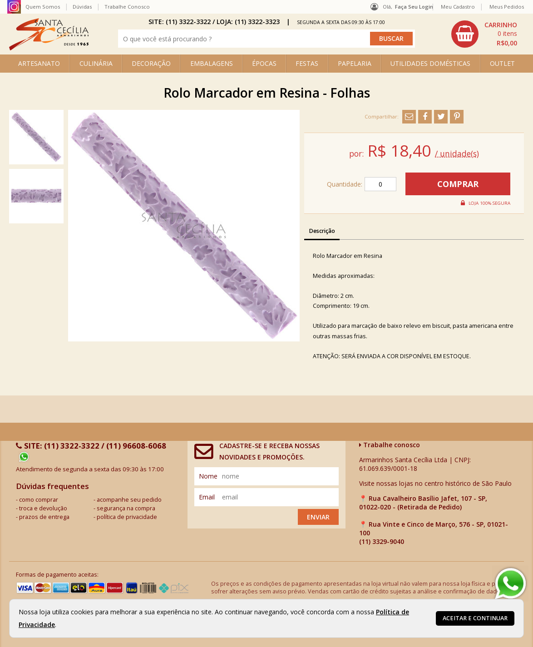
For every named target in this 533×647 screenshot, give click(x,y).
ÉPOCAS (264, 63)
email (207, 497)
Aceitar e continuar (475, 618)
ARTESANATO (39, 63)
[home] (49, 48)
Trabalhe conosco (389, 444)
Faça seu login (414, 6)
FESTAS (307, 63)
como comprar (38, 500)
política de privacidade (127, 517)
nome (208, 476)
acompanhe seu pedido (129, 500)
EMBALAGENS (211, 63)
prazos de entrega (44, 517)
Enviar (318, 517)
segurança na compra (126, 508)
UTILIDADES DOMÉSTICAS (430, 63)
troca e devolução (43, 508)
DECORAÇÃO (151, 63)
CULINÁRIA (96, 63)
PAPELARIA (354, 63)
